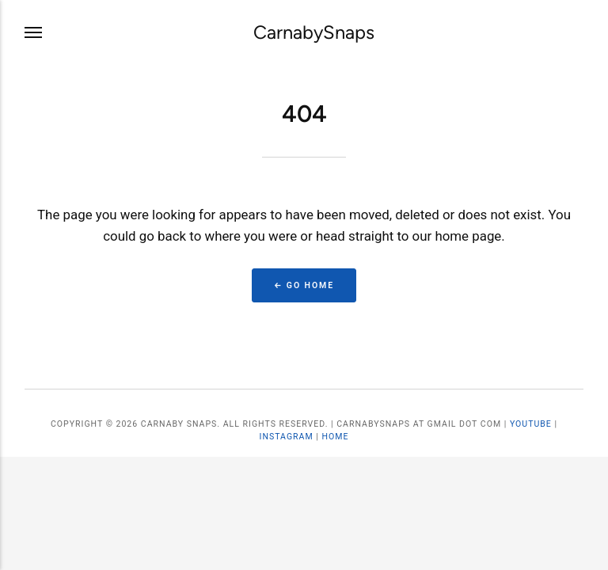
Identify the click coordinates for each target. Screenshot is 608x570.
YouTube (531, 424)
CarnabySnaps (313, 32)
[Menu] (34, 33)
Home (334, 436)
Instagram (287, 436)
